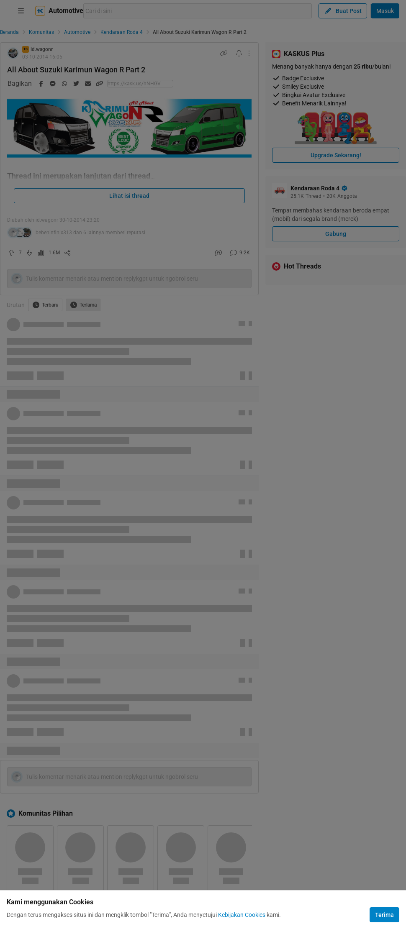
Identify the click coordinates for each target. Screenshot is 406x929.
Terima (384, 914)
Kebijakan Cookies (241, 914)
